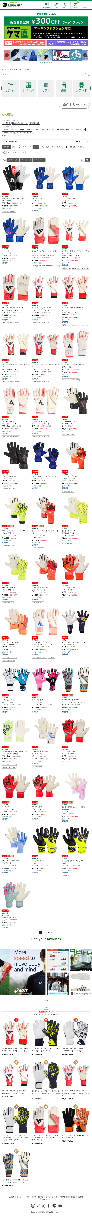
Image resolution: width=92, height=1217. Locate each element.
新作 (24, 147)
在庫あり (7, 147)
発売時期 (10, 160)
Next (48, 932)
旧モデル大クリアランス (20, 123)
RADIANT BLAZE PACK (23, 133)
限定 (53, 147)
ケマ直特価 (6, 123)
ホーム (4, 69)
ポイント (41, 160)
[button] (40, 62)
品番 (30, 160)
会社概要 (11, 1197)
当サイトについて (51, 1197)
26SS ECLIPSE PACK (47, 129)
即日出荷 (81, 147)
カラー (16, 160)
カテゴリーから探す (15, 69)
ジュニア (21, 152)
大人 (14, 152)
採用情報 (80, 1197)
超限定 (59, 147)
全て (13, 147)
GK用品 (27, 69)
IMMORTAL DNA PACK (10, 129)
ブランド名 (23, 160)
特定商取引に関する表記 (67, 1197)
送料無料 (73, 147)
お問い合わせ (46, 1199)
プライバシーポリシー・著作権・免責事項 (30, 1197)
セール (36, 147)
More (46, 1000)
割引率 (35, 160)
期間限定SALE (34, 123)
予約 (29, 147)
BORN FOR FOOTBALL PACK (29, 129)
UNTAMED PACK (8, 133)
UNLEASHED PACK (63, 129)
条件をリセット (74, 104)
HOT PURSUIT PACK (78, 129)
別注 (47, 147)
